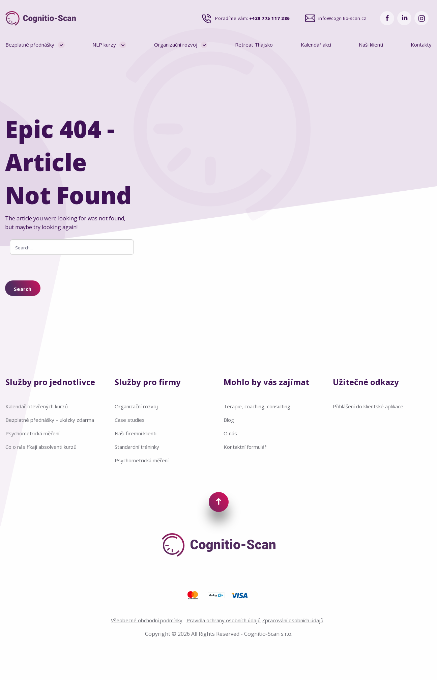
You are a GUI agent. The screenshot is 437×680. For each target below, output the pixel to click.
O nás (230, 433)
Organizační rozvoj (175, 44)
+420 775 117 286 (269, 18)
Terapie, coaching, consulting (257, 406)
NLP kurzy (104, 44)
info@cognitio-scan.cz (342, 18)
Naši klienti (371, 44)
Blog (229, 419)
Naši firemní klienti (135, 433)
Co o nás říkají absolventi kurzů (41, 446)
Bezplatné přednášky (29, 44)
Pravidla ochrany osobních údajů (223, 620)
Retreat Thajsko (254, 44)
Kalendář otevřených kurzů (36, 406)
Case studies (130, 419)
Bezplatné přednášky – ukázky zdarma (49, 419)
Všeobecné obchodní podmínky (146, 620)
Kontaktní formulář (245, 446)
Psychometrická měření (32, 433)
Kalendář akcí (316, 44)
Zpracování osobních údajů (292, 620)
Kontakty (421, 44)
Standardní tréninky (137, 446)
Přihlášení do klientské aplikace (368, 406)
